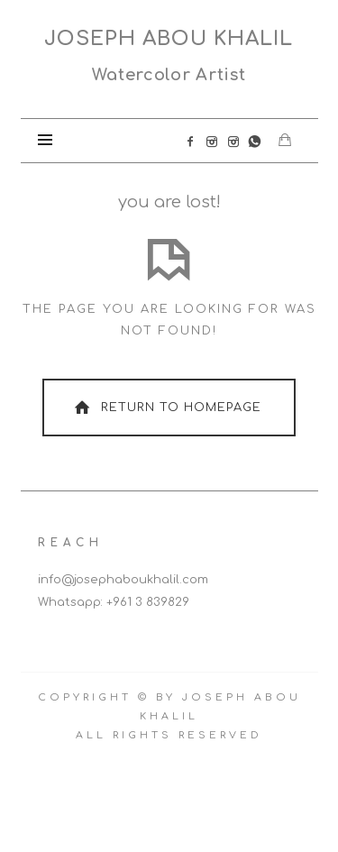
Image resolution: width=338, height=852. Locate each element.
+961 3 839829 (147, 602)
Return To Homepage (165, 408)
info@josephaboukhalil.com (123, 579)
